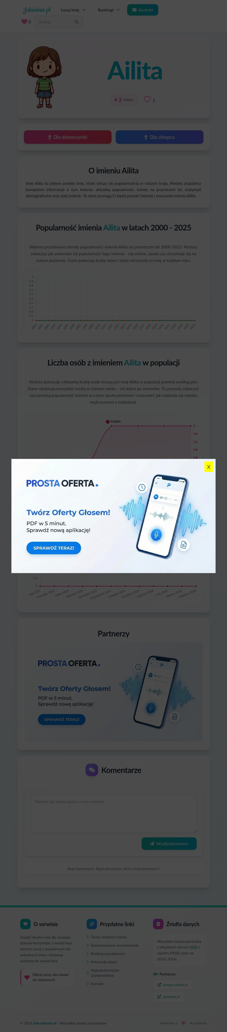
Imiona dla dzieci (102, 962)
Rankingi (109, 9)
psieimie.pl (168, 996)
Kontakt (142, 9)
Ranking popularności (106, 953)
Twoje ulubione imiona (107, 937)
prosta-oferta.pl (172, 984)
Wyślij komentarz (169, 843)
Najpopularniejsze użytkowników (103, 972)
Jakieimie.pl (37, 9)
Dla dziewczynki (67, 137)
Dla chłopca (159, 137)
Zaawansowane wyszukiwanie (113, 945)
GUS (193, 947)
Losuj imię (74, 9)
